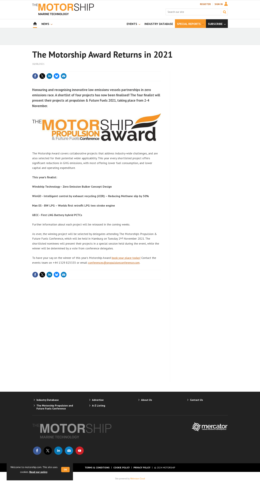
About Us (146, 399)
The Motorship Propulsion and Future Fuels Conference (54, 407)
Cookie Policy (121, 467)
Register (205, 4)
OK (65, 469)
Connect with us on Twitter (47, 450)
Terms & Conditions (97, 467)
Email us (69, 450)
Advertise (98, 399)
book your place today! (126, 258)
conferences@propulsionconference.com (114, 263)
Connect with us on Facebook (37, 450)
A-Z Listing (98, 405)
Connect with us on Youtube (79, 450)
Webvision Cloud (137, 478)
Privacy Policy (141, 467)
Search (224, 12)
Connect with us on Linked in (58, 450)
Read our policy (38, 472)
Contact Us (196, 399)
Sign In (219, 4)
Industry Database (47, 399)
